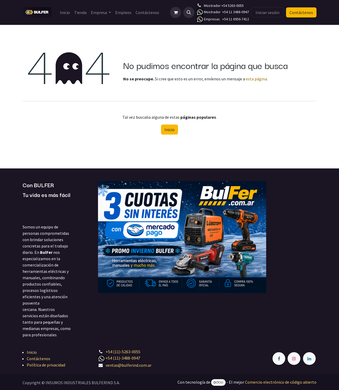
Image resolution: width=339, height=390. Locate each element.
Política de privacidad (46, 365)
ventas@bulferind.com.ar (128, 365)
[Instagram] (294, 358)
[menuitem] (65, 12)
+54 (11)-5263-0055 (123, 351)
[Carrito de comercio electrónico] (175, 12)
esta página (256, 78)
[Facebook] (279, 358)
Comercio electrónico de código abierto (280, 382)
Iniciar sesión (267, 12)
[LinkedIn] (309, 358)
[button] (188, 12)
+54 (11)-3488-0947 (122, 358)
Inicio (169, 129)
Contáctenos (301, 12)
